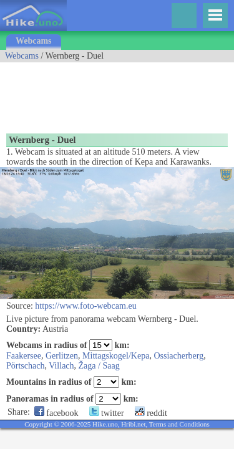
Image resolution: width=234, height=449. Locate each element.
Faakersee (23, 355)
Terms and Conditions (179, 424)
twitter (106, 413)
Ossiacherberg (178, 355)
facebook (56, 413)
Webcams (34, 41)
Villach (61, 365)
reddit (151, 413)
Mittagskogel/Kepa (115, 355)
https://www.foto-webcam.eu (85, 306)
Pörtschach (25, 365)
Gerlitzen (62, 355)
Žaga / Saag (99, 365)
